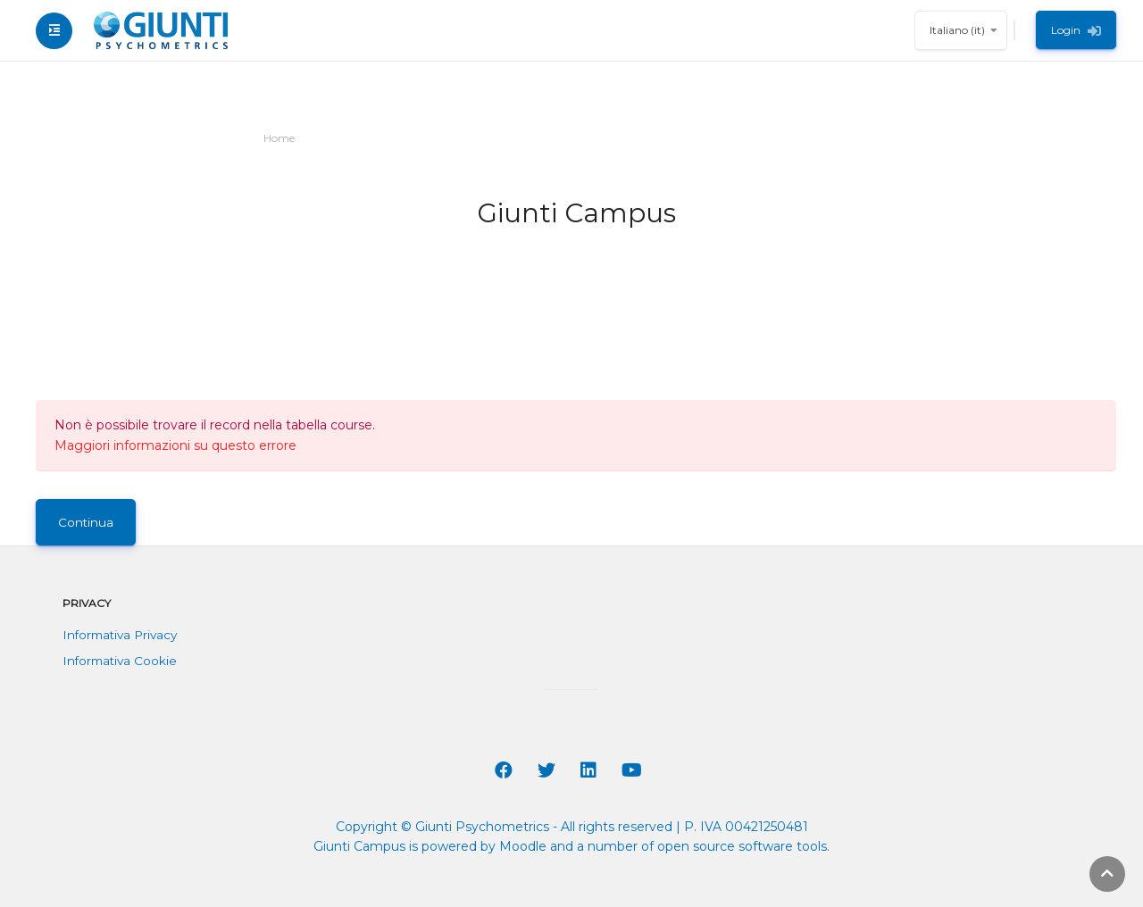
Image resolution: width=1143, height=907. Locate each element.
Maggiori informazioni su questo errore (175, 445)
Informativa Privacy (120, 635)
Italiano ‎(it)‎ (957, 30)
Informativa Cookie (120, 660)
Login (1076, 30)
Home (279, 138)
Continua (85, 522)
